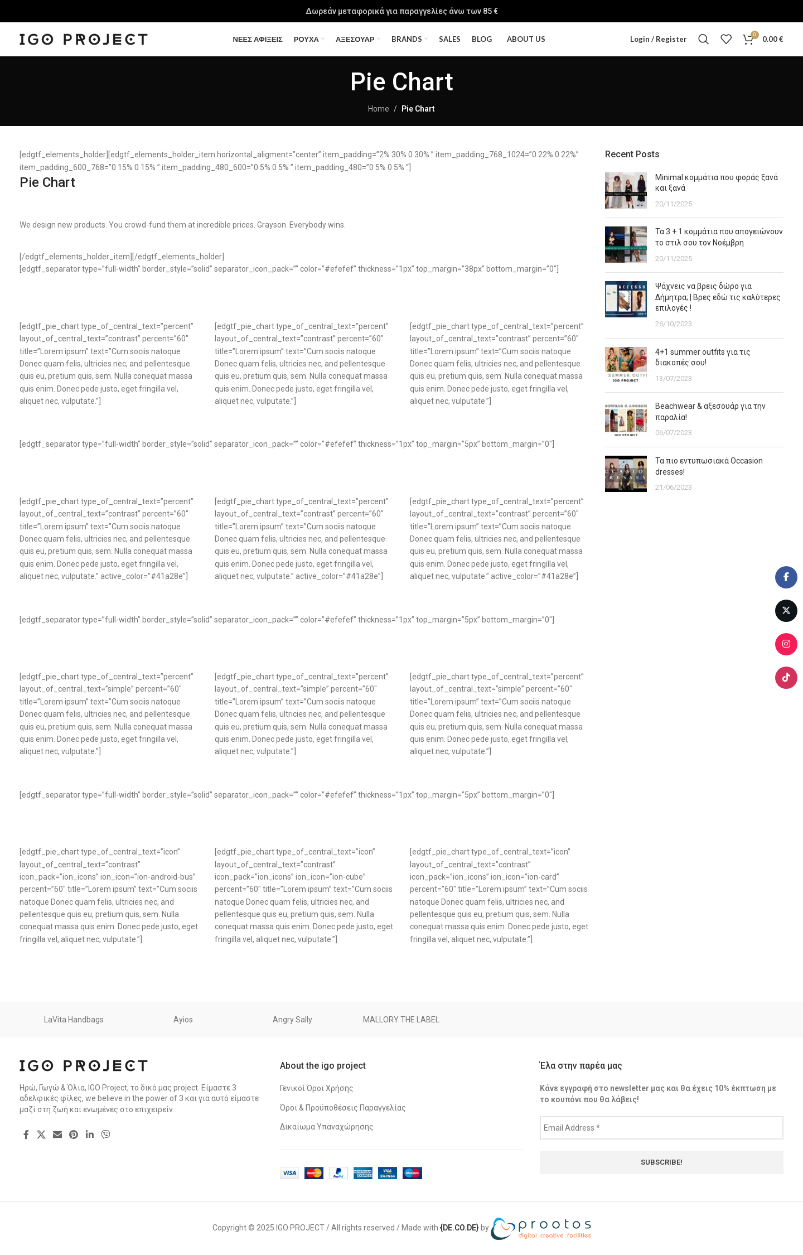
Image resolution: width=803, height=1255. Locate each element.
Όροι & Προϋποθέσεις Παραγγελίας (343, 1107)
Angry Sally (292, 1019)
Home (378, 108)
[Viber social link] (105, 1134)
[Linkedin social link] (89, 1134)
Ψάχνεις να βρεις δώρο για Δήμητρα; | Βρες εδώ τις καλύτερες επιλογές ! (718, 297)
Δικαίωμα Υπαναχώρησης (327, 1126)
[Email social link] (57, 1134)
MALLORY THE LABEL (401, 1019)
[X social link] (41, 1134)
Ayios (183, 1019)
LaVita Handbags (74, 1019)
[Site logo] (84, 38)
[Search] (704, 39)
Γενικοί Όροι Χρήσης (317, 1088)
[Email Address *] (661, 1128)
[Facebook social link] (26, 1134)
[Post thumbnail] (626, 191)
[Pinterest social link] (74, 1134)
